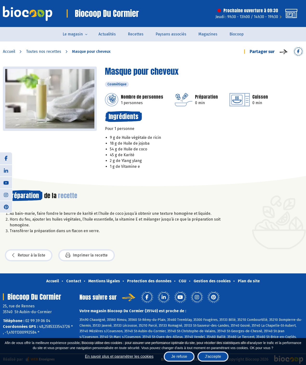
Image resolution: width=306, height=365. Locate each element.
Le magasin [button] (73, 34)
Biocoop (236, 34)
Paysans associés (171, 34)
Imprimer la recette (86, 255)
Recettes (135, 34)
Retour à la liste (28, 255)
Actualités (107, 34)
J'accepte (213, 356)
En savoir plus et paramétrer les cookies (119, 356)
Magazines (207, 34)
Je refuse (179, 356)
